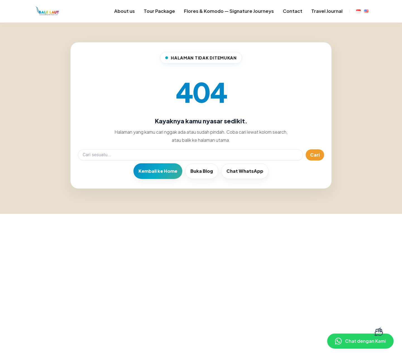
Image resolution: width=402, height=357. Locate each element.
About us (124, 11)
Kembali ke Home (157, 171)
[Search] (190, 154)
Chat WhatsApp (244, 171)
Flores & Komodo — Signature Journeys (229, 11)
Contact (292, 11)
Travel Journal (327, 11)
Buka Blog (201, 171)
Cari (315, 155)
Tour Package (159, 11)
